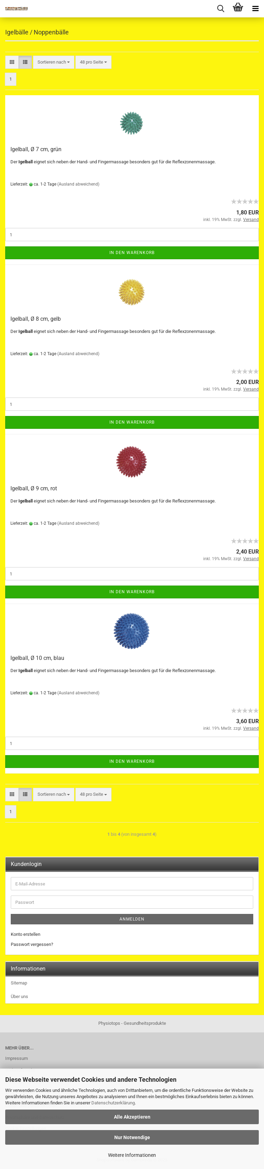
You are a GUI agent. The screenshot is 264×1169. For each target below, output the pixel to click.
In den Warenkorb (132, 252)
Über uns (19, 996)
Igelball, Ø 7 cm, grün (35, 149)
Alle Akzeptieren (132, 1117)
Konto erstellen (25, 934)
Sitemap (19, 983)
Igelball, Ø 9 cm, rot (33, 488)
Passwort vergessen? (32, 944)
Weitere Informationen (132, 1155)
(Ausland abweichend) (78, 184)
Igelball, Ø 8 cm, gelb (35, 319)
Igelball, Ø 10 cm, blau (37, 658)
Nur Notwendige (132, 1137)
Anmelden (132, 919)
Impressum (16, 1058)
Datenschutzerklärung (113, 1102)
